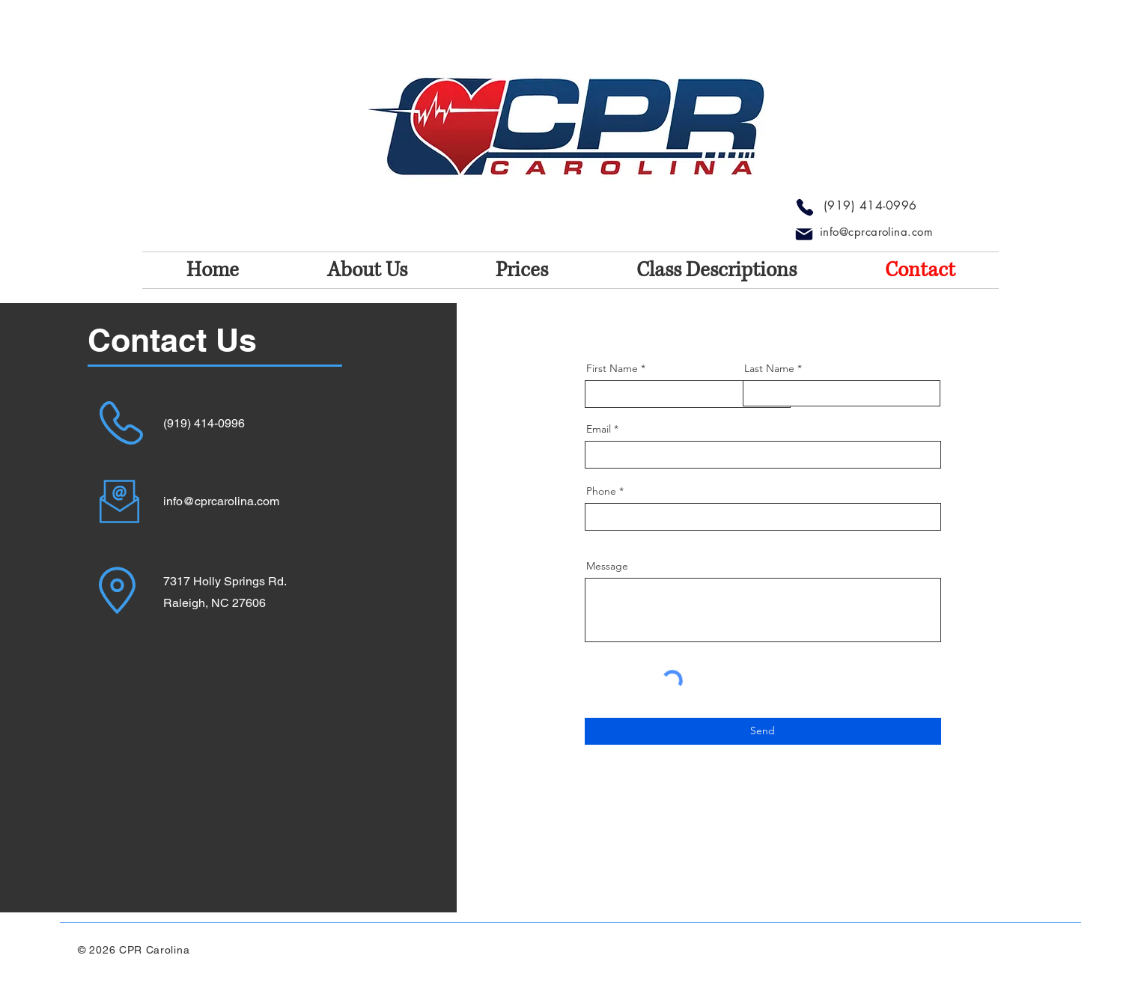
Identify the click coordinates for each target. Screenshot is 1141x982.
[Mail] (804, 234)
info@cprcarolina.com (876, 232)
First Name (612, 368)
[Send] (763, 731)
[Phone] (805, 207)
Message (607, 566)
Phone (601, 491)
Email (598, 429)
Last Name (769, 368)
